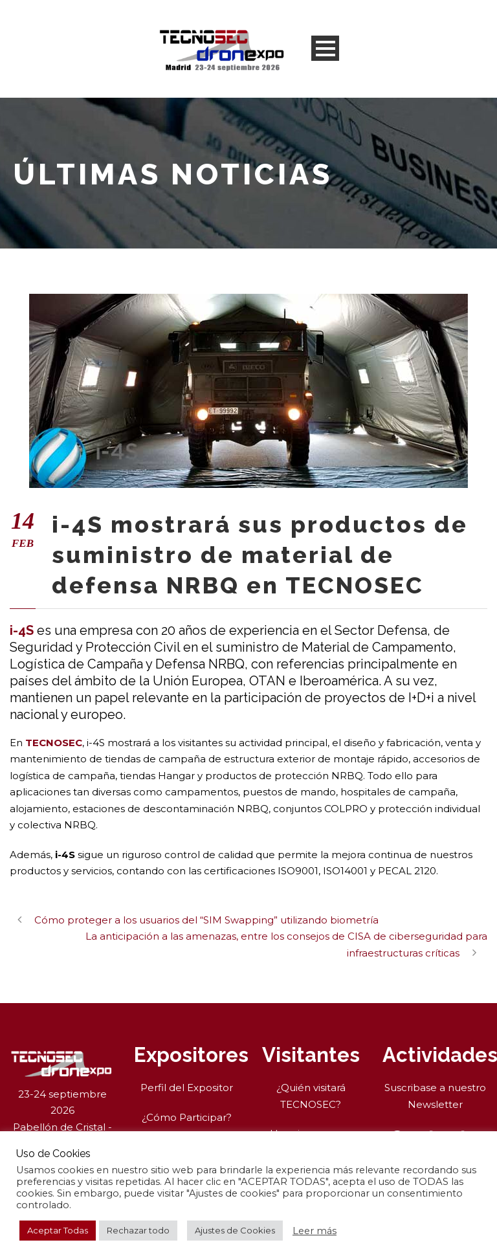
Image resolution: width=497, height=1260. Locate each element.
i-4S (22, 630)
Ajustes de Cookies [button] (235, 1230)
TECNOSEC (53, 742)
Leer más (315, 1231)
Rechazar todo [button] (138, 1230)
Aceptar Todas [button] (57, 1230)
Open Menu (325, 48)
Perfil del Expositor (186, 1087)
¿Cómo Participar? (187, 1117)
